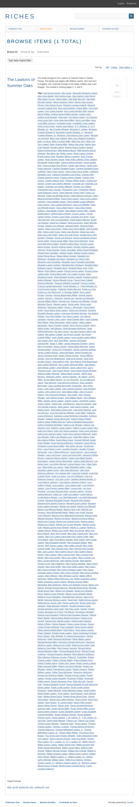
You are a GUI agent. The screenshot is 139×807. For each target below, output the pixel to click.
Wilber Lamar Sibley (71, 748)
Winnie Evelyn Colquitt (48, 766)
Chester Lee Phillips (82, 187)
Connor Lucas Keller (61, 217)
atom (9, 787)
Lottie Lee (57, 494)
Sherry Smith (81, 699)
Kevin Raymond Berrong (62, 443)
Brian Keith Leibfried (74, 159)
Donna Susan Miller (59, 241)
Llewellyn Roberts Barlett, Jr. (83, 479)
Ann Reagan (91, 117)
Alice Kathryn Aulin (62, 96)
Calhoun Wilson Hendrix (71, 162)
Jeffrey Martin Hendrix (70, 374)
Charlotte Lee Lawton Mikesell (58, 187)
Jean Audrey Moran (61, 371)
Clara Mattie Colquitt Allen (76, 211)
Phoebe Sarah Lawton (62, 633)
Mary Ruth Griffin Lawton (73, 567)
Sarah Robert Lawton (47, 693)
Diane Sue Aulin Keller (48, 235)
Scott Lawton (63, 693)
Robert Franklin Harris (47, 663)
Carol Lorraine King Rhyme (55, 165)
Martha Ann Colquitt (46, 521)
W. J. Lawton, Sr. (73, 742)
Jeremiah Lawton (53, 377)
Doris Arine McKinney (78, 241)
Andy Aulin (63, 117)
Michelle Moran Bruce (78, 588)
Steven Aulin (63, 705)
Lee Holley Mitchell (57, 464)
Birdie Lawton (66, 153)
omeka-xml (39, 787)
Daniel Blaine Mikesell (80, 220)
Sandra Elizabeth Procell (54, 684)
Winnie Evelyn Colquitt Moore (72, 766)
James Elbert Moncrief (78, 346)
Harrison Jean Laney (56, 319)
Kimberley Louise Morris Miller (51, 446)
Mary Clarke (79, 540)
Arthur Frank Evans (46, 126)
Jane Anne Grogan (74, 358)
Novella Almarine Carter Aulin (51, 609)
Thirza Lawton (80, 724)
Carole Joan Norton (76, 165)
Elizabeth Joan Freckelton (49, 262)
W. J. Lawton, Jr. (57, 742)
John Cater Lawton (52, 389)
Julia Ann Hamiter (83, 404)
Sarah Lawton (44, 687)
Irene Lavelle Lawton (61, 337)
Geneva (48, 295)
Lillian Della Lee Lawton (52, 467)
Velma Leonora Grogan (60, 739)
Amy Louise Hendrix (54, 111)
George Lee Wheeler (84, 298)
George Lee (69, 298)
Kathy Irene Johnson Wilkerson (77, 434)
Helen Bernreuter (57, 322)
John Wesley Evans (55, 398)
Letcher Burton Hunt (76, 464)
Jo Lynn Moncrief (70, 380)
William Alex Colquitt (77, 751)
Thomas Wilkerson (46, 730)
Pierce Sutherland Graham (85, 633)
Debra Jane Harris (53, 229)
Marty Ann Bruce (76, 530)
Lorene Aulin (76, 488)
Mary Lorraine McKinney (48, 561)
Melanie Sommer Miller (78, 582)
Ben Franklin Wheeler (59, 129)
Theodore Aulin (66, 724)
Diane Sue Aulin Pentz (69, 235)
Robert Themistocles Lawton (59, 669)
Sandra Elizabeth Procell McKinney (82, 684)
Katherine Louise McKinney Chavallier (71, 416)
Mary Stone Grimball (70, 573)
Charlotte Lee (78, 184)
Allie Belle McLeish (76, 99)
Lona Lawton (58, 485)
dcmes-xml (24, 787)
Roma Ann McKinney (82, 672)
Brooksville (42, 162)
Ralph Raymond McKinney (59, 639)
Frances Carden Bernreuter (50, 286)
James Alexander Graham (75, 343)
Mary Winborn (51, 576)
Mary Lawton (51, 555)
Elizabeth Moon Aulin (78, 268)
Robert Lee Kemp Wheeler (70, 666)
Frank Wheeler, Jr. (71, 286)
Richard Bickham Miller (48, 651)
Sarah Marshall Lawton (72, 690)
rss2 (47, 787)
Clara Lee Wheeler (81, 205)
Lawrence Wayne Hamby (56, 458)
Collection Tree (15, 29)
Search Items (43, 52)
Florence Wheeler (46, 283)
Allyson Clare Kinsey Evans (50, 105)
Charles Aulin (88, 174)
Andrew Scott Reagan (47, 117)
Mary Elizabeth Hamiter (55, 543)
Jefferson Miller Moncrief (49, 374)
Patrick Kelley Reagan (81, 621)
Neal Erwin (72, 600)
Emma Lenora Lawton (74, 271)
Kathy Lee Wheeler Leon (61, 437)
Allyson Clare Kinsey (83, 102)
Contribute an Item (110, 29)
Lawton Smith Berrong (83, 461)
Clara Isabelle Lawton (56, 202)
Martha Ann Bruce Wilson (82, 518)
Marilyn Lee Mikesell (86, 506)
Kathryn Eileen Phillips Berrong (51, 422)
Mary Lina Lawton (52, 558)
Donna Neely (43, 241)
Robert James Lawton (86, 663)
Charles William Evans (75, 181)
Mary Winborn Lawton (68, 576)
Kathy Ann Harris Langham (66, 431)
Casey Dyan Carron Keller (76, 171)
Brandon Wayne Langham (68, 156)
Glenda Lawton (60, 304)
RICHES (20, 16)
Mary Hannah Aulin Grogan (81, 549)
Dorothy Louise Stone (69, 244)
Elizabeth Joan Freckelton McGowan (78, 262)
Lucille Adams (86, 494)
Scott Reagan (76, 693)
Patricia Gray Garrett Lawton (57, 621)
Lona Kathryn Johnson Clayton (72, 482)
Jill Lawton (82, 377)
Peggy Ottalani (44, 633)
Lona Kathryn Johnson (48, 482)
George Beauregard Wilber (65, 295)
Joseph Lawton (71, 401)
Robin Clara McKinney (62, 672)
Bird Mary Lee (53, 153)
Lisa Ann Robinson (75, 476)
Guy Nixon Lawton (71, 316)
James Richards (66, 352)
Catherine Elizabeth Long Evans (66, 174)
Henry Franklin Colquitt (58, 325)
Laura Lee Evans (53, 455)
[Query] (105, 16)
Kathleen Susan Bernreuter (58, 419)
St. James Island (65, 702)
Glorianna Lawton (55, 307)
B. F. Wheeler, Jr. (82, 126)
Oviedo (91, 609)
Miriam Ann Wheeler (64, 591)
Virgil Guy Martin (78, 739)
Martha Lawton (87, 521)
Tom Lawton (43, 739)
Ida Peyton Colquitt (71, 334)
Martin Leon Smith (60, 530)
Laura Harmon (76, 452)
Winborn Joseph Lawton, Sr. (67, 763)
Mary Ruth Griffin (53, 567)
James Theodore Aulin (48, 355)
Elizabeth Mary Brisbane (72, 265)
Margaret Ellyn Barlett (80, 500)
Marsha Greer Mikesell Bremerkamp (68, 515)
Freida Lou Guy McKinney (49, 292)
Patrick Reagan (59, 624)
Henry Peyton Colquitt (79, 325)
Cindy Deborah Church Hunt (71, 193)
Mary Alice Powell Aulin (77, 533)
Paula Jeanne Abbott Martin (50, 630)
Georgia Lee (64, 301)
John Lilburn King (53, 392)
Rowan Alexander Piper (61, 681)
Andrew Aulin (85, 114)
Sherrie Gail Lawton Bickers (61, 699)
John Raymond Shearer (55, 395)
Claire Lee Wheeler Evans (57, 196)
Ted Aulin (42, 721)
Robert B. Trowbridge (77, 657)
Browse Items (46, 29)
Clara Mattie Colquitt (55, 211)
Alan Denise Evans (51, 93)
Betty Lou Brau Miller (61, 141)
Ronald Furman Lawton (75, 675)
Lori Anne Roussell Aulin (57, 491)
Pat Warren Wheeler (84, 612)
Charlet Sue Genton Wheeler (58, 184)
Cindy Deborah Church (48, 193)
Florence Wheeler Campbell (67, 283)
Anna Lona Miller (82, 120)
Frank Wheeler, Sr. (88, 286)
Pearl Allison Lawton (84, 630)
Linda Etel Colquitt (79, 473)
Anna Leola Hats (45, 120)
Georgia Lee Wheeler (80, 301)
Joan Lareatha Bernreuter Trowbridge (64, 386)
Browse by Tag (27, 52)
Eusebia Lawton (90, 277)
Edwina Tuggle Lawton (84, 253)
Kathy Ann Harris (45, 431)
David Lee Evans (75, 223)
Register (132, 3)
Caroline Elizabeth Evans (63, 168)
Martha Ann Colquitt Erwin (68, 521)
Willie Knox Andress (74, 760)
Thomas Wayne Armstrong (82, 727)
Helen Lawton (72, 322)
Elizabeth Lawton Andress (49, 265)
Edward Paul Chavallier (48, 253)
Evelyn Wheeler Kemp (63, 280)
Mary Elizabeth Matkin (77, 543)
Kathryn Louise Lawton (61, 428)
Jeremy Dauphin (69, 377)
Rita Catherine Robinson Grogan (52, 657)
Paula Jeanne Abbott (83, 627)
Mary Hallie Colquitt (73, 546)
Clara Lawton (44, 205)
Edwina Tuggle (66, 253)
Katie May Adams (81, 437)
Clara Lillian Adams (64, 208)
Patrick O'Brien (44, 624)
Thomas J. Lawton (61, 727)
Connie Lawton (78, 214)
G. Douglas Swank (70, 292)
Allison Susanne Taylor (63, 102)
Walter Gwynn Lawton (47, 745)
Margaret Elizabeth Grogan (57, 500)
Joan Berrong (50, 383)
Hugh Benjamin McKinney (74, 328)
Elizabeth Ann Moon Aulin (77, 259)
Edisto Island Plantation (87, 250)
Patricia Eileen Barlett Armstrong (65, 618)
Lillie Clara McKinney (69, 470)
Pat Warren (69, 612)
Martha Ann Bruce (62, 518)
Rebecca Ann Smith (62, 645)
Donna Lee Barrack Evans (85, 238)
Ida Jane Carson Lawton (81, 331)
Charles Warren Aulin (54, 181)
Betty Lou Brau (44, 141)
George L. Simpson (53, 298)
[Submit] (131, 16)
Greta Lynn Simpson (78, 310)
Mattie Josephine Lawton (85, 579)
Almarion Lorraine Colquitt (74, 105)
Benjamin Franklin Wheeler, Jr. (69, 132)
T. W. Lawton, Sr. (89, 717)
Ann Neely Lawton (77, 117)
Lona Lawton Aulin (73, 485)
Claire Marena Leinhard (81, 196)
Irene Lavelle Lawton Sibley (83, 337)
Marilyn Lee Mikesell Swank (50, 509)
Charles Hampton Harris (48, 177)
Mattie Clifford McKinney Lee (60, 579)
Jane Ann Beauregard (55, 358)
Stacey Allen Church (83, 702)
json (31, 787)
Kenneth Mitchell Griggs (85, 440)
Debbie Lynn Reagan (54, 226)
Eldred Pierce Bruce (47, 256)
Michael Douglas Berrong (56, 588)
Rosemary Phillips (75, 678)
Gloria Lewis (73, 304)
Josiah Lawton (44, 404)
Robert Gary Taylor (66, 663)
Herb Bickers (56, 328)
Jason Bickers (63, 368)
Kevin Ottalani (44, 443)
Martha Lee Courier (46, 524)
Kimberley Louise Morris (85, 443)
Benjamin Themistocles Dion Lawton (73, 135)
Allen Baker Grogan (46, 99)
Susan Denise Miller (60, 708)
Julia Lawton (63, 407)
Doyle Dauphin (53, 250)
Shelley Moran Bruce (52, 696)
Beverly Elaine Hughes (75, 147)
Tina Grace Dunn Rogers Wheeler (60, 736)
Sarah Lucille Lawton (60, 687)
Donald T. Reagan (46, 238)
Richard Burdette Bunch (69, 651)
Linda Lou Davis (58, 476)
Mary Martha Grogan (69, 561)
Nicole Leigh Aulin (71, 603)
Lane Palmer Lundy (52, 449)
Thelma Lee (71, 721)
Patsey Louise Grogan (77, 624)
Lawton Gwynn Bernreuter (60, 461)
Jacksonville (43, 343)
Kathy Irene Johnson (88, 431)
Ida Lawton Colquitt (53, 334)
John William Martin (73, 398)
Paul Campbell (66, 627)
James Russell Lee (83, 352)
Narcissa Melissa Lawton (55, 600)
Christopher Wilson (86, 190)
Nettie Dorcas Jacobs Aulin (50, 603)
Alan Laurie (66, 93)
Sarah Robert (90, 690)
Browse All (12, 52)
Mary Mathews (57, 564)
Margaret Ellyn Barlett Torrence (51, 503)
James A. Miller (56, 343)
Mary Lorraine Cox (86, 558)
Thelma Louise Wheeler (48, 724)
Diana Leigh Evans (51, 232)
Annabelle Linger (64, 123)
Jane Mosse (89, 365)
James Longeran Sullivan (84, 349)
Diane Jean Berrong (70, 232)
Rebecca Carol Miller (47, 648)
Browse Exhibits (77, 29)
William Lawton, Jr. (58, 757)
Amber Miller (81, 108)
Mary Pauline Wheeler (75, 564)
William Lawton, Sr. (76, 757)
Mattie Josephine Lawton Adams (52, 582)
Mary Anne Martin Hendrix (61, 540)
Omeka (130, 802)
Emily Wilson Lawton (54, 271)
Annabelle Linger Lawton (84, 123)
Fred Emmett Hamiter (47, 289)
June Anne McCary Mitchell (62, 413)
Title (107, 67)
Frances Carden (87, 283)
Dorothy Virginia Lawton (61, 247)
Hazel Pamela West (75, 319)
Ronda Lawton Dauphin (55, 678)
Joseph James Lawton (53, 401)
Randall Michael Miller (47, 642)
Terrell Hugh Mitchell (56, 721)
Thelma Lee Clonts (86, 721)
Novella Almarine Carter (80, 606)
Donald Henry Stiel (88, 235)
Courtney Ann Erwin (80, 217)
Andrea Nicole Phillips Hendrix (64, 114)
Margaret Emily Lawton (76, 503)
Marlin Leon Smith (77, 512)
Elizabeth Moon (61, 268)
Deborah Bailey (72, 226)
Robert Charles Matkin (63, 660)
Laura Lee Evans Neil (71, 455)
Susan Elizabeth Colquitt (70, 711)
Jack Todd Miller (61, 340)
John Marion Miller (70, 392)
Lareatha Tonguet (69, 449)
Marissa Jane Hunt (71, 509)
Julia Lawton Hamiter (79, 407)
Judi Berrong (68, 404)
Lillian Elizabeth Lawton (74, 467)
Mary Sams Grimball (47, 570)
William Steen (58, 760)
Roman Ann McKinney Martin (51, 675)
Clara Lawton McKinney (61, 205)
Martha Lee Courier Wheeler (68, 524)
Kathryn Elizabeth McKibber (50, 425)
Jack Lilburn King (45, 340)
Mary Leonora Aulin (66, 555)
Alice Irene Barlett (46, 96)
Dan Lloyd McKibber (60, 220)
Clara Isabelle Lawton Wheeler (80, 202)
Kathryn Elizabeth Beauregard (79, 422)
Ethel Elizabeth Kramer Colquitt (68, 277)
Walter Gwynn (88, 742)
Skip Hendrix (51, 702)
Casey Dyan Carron (55, 171)
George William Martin (48, 301)
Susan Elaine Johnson (48, 711)
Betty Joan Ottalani (58, 138)
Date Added (124, 67)
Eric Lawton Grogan (76, 274)
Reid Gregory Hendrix (67, 648)
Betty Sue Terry (78, 141)
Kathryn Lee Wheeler (72, 425)
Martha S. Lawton (78, 527)
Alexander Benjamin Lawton (84, 93)
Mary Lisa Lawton (69, 558)
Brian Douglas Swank (54, 159)
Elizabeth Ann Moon (56, 259)
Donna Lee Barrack (63, 238)
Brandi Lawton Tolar (46, 156)
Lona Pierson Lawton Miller (57, 488)
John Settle (72, 395)
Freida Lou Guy (89, 289)
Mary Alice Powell (58, 533)
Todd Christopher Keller (86, 736)
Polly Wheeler (57, 636)
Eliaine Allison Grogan (66, 256)
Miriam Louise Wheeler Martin (79, 594)
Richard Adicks (84, 648)
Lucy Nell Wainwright (68, 497)
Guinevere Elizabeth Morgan (74, 313)
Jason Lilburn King (78, 368)
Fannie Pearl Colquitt (83, 280)
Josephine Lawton (87, 401)
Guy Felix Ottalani (54, 316)
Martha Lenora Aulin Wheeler (56, 527)
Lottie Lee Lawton (71, 494)
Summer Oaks (44, 708)
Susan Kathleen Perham (65, 714)
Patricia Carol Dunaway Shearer (74, 615)
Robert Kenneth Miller (47, 666)
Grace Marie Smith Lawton (56, 310)
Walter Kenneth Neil (85, 745)
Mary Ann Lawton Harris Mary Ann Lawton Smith (66, 536)
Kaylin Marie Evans (64, 440)
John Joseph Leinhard (72, 389)
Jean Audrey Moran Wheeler (83, 371)
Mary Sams (90, 567)
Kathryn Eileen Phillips (81, 419)
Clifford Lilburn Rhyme (61, 214)
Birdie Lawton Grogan (83, 153)
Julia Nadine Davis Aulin (61, 410)
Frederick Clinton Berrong (69, 289)
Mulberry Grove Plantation (49, 597)
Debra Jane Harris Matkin (74, 229)
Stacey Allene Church (47, 705)
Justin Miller (80, 413)
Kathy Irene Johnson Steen (50, 434)
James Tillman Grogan (69, 355)
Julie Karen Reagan (82, 410)
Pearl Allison (68, 630)
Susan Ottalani (58, 717)
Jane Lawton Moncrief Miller (70, 365)
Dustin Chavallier (68, 250)
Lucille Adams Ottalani (48, 497)
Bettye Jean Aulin (76, 144)
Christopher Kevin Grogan (49, 190)
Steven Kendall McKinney (81, 705)
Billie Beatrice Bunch (67, 150)
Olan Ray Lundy (72, 609)
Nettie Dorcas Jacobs (88, 600)
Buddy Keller (54, 162)
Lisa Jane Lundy (62, 479)
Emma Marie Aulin (58, 274)
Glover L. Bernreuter (73, 307)
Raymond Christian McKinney (71, 642)
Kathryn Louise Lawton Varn (85, 428)
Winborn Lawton (89, 763)
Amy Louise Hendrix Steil (75, 111)
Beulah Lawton (57, 147)
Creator (114, 67)
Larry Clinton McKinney (58, 452)
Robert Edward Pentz (83, 660)
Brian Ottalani (91, 159)
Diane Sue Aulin (87, 232)
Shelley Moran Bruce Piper (75, 696)
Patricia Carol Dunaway (48, 615)
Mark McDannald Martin (57, 512)
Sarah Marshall (54, 690)
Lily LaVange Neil (62, 473)
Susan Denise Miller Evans (82, 708)
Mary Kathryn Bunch (64, 552)
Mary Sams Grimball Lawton (69, 570)
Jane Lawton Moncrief (47, 365)
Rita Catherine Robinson (83, 654)
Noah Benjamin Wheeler (57, 606)
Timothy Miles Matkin (68, 733)
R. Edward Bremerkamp (74, 636)
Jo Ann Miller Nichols (52, 380)
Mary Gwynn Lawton (54, 546)
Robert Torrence (80, 669)
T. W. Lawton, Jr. (73, 717)
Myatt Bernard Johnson (72, 597)
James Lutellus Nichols (48, 352)
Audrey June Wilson (65, 126)
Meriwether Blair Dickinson (49, 585)
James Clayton (60, 346)
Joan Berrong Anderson (67, 383)
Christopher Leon (69, 190)
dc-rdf (15, 787)
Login (120, 3)
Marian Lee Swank (68, 506)
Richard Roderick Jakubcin (59, 654)
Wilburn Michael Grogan (56, 751)
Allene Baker (61, 99)
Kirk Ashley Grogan (74, 446)
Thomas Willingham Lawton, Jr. (69, 730)
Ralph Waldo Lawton (81, 639)
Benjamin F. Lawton (79, 129)
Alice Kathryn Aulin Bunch (83, 96)
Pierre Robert (44, 636)
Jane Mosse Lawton (47, 368)
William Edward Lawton (57, 754)
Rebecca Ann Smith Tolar (83, 645)
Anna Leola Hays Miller (63, 120)
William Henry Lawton (78, 754)
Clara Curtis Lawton (70, 199)
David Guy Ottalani (58, 223)
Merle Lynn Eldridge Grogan (74, 585)
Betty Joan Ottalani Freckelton (81, 138)
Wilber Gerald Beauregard (49, 748)
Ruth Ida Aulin (79, 681)
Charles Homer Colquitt (70, 177)
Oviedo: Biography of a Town (50, 612)
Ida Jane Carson (61, 331)
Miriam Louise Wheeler (54, 594)
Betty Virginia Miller (58, 144)
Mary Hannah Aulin (59, 549)
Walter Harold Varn (66, 745)
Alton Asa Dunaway (66, 108)
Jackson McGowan (77, 340)
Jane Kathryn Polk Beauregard (83, 362)
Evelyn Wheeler (45, 280)
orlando (83, 609)
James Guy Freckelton (62, 349)
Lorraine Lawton (76, 491)
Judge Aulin (57, 404)
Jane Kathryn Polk (60, 362)
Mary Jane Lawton (46, 552)
